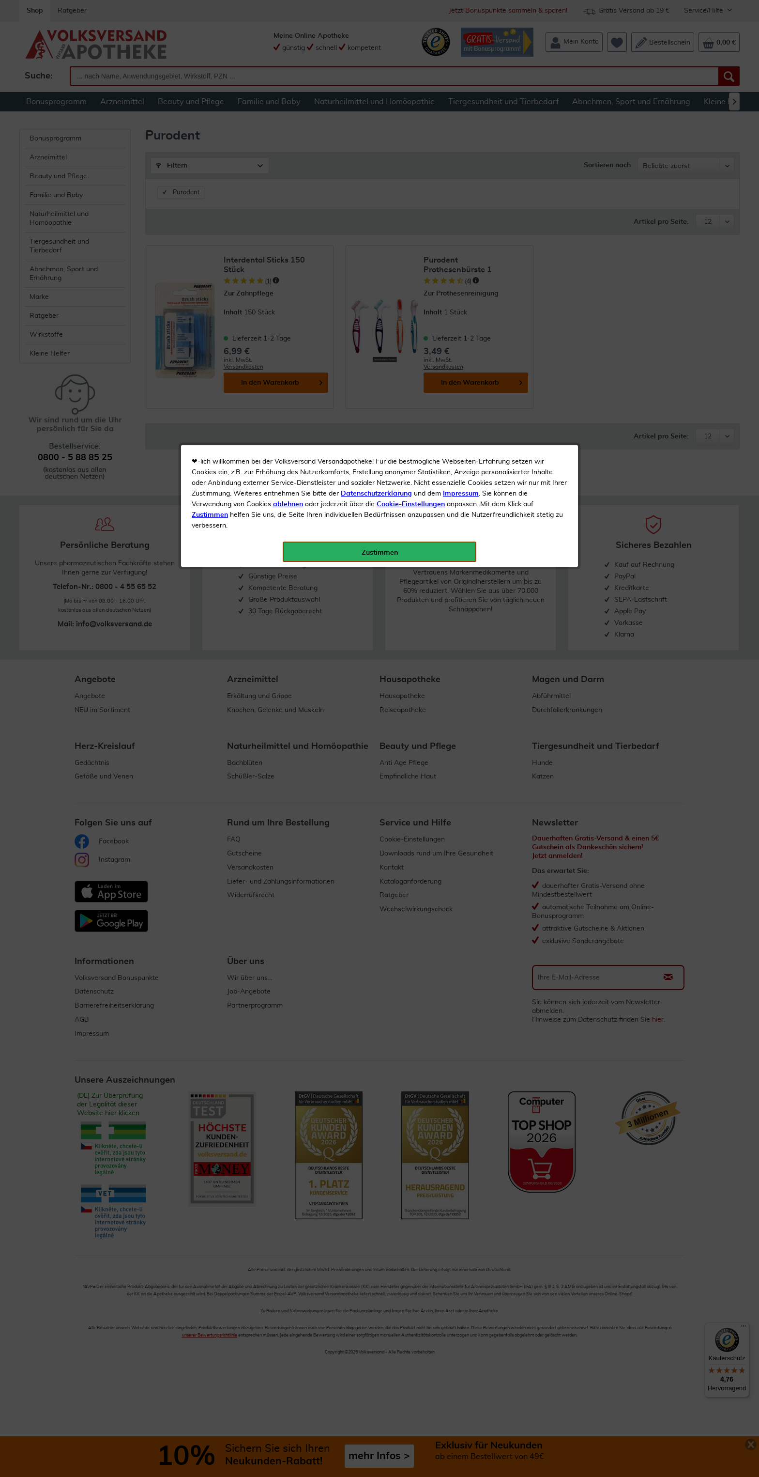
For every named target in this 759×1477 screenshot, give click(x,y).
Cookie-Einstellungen (411, 228)
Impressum (461, 217)
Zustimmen (210, 238)
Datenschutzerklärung (376, 217)
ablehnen (288, 228)
